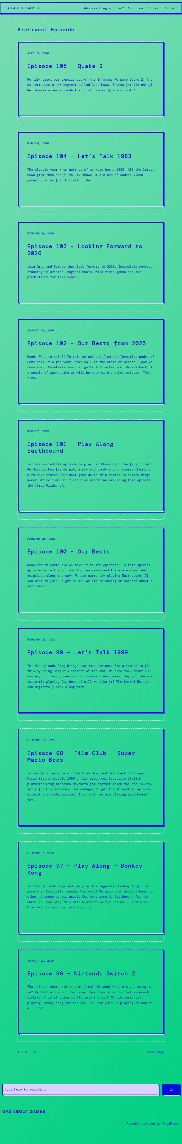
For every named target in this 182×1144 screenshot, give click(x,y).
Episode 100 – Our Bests (68, 551)
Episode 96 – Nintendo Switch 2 (81, 973)
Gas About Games (22, 8)
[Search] (171, 1089)
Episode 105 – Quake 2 (65, 66)
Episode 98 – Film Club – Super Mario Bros (81, 756)
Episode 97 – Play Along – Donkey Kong (84, 869)
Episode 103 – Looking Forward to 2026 (84, 250)
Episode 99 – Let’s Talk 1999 (77, 652)
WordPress (171, 1124)
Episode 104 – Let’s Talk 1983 (79, 156)
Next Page (155, 1052)
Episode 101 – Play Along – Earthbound (74, 447)
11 (34, 1052)
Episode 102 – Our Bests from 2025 (86, 343)
